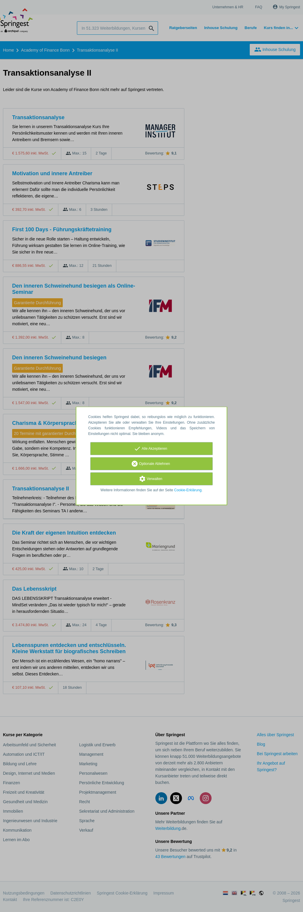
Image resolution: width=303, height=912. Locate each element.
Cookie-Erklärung (188, 490)
